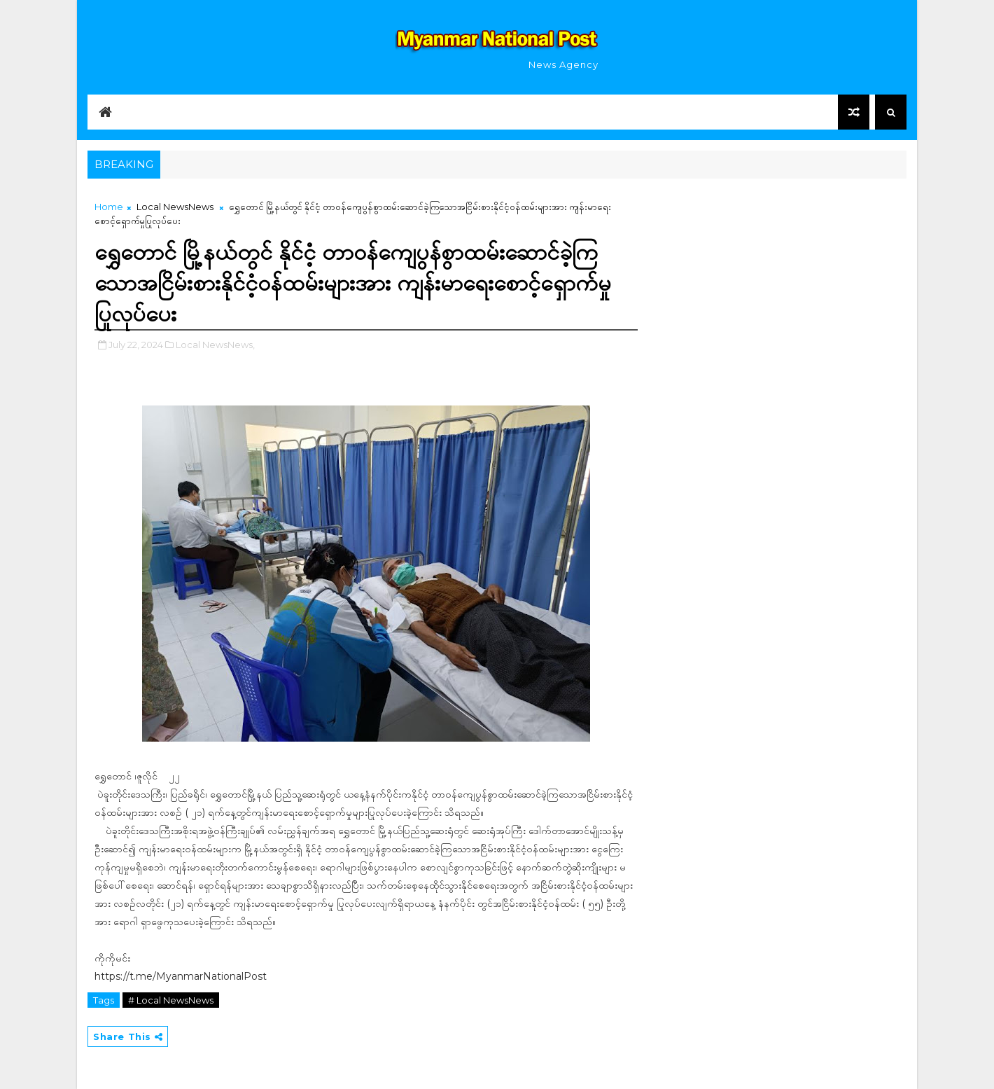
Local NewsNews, (215, 344)
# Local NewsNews (171, 1000)
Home (108, 206)
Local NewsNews (175, 206)
